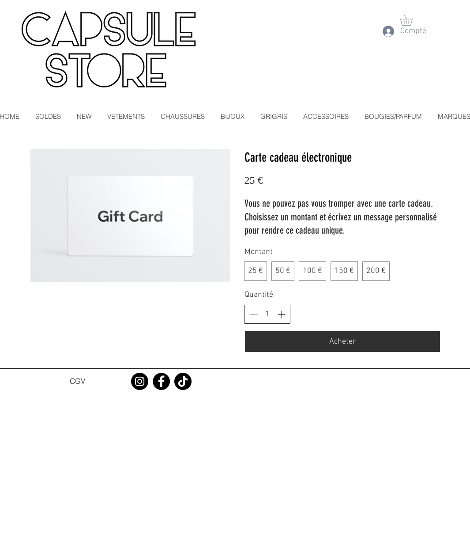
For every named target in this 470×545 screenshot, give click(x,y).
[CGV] (77, 381)
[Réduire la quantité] (253, 314)
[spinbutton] (267, 314)
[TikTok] (183, 381)
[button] (411, 20)
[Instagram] (139, 381)
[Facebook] (161, 381)
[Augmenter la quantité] (281, 314)
